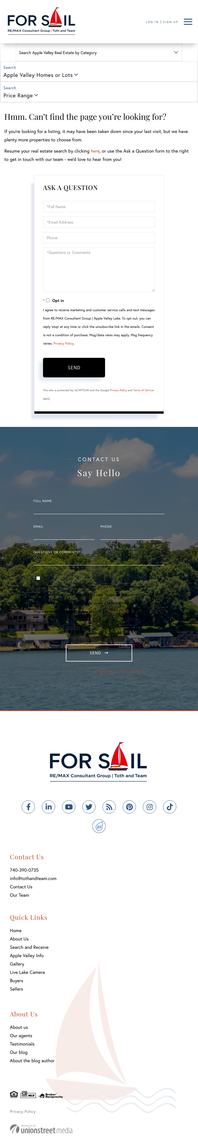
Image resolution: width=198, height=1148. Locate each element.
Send (74, 367)
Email (38, 527)
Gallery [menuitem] (17, 964)
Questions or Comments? (56, 552)
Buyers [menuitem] (16, 981)
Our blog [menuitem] (18, 1052)
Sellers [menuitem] (16, 989)
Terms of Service (143, 390)
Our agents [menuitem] (21, 1036)
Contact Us (21, 887)
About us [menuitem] (19, 1027)
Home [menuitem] (15, 930)
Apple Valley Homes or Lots (38, 75)
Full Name (42, 501)
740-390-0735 (24, 870)
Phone (106, 527)
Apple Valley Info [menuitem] (27, 956)
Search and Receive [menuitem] (29, 947)
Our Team (19, 895)
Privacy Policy (63, 343)
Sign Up (170, 22)
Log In (152, 22)
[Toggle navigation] (188, 22)
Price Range (18, 95)
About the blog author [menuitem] (32, 1061)
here (95, 151)
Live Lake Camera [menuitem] (27, 972)
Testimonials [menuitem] (22, 1044)
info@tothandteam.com (33, 878)
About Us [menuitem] (19, 939)
